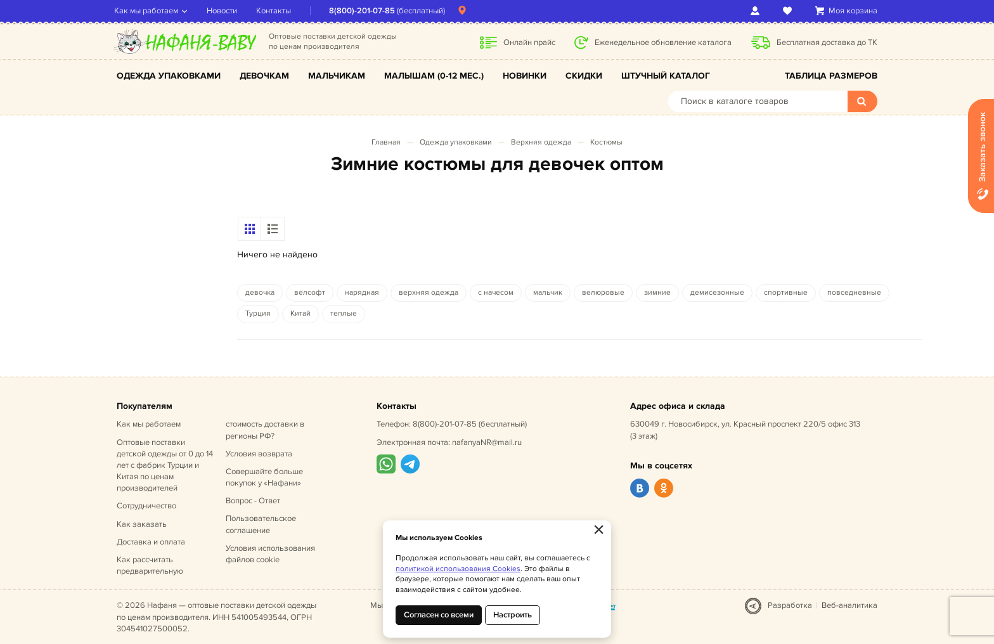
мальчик (547, 292)
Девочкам (264, 75)
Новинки (524, 75)
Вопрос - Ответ (253, 501)
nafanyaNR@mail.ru (487, 442)
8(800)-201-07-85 (364, 11)
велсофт (309, 292)
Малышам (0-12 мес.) (434, 75)
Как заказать (142, 524)
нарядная (362, 292)
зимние (657, 292)
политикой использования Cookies (458, 569)
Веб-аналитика (849, 605)
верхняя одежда (428, 292)
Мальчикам (336, 75)
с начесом (495, 292)
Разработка (790, 605)
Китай (300, 313)
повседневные (854, 292)
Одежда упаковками (169, 75)
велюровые (603, 292)
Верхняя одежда (541, 142)
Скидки (583, 75)
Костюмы (606, 142)
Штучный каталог (665, 75)
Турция (258, 313)
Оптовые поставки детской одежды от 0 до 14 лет (165, 465)
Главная (386, 142)
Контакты (276, 11)
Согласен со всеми (439, 615)
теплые (343, 313)
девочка (259, 292)
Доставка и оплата (151, 542)
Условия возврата (259, 454)
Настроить (512, 615)
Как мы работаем (149, 11)
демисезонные (717, 292)
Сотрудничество (146, 506)
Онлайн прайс (529, 42)
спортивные (786, 292)
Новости (224, 11)
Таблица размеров (831, 75)
